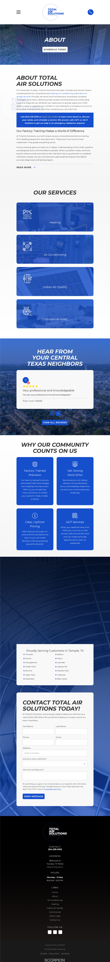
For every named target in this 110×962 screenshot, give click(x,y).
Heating (55, 827)
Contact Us (55, 842)
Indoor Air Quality (55, 831)
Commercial (55, 835)
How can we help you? (33, 692)
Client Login (55, 838)
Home (55, 815)
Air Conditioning (55, 823)
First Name (28, 649)
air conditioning (65, 93)
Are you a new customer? (35, 681)
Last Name (61, 649)
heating (53, 93)
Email (58, 660)
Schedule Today (55, 49)
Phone (26, 660)
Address (26, 671)
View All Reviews (55, 422)
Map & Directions (55, 790)
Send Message (33, 719)
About (55, 819)
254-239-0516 (55, 772)
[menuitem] (43, 876)
